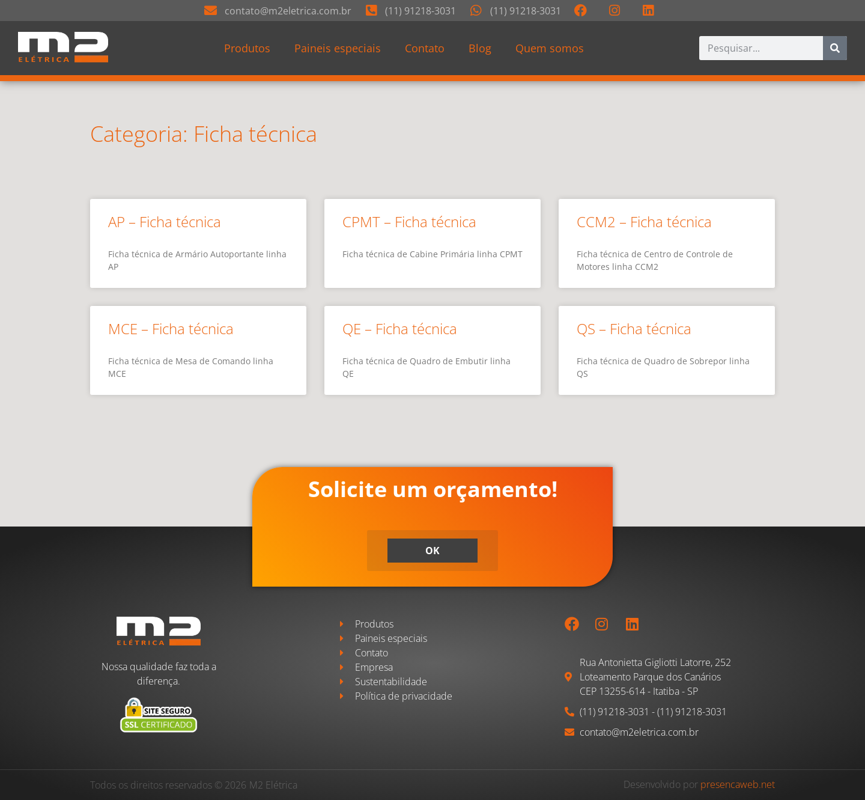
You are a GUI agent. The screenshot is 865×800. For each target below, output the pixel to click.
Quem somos (549, 48)
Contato (425, 48)
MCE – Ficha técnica (171, 328)
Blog (480, 48)
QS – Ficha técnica (634, 328)
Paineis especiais (337, 48)
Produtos (247, 48)
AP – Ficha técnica (164, 221)
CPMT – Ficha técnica (409, 221)
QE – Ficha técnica (399, 328)
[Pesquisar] (835, 48)
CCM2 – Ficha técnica (644, 221)
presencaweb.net (737, 784)
